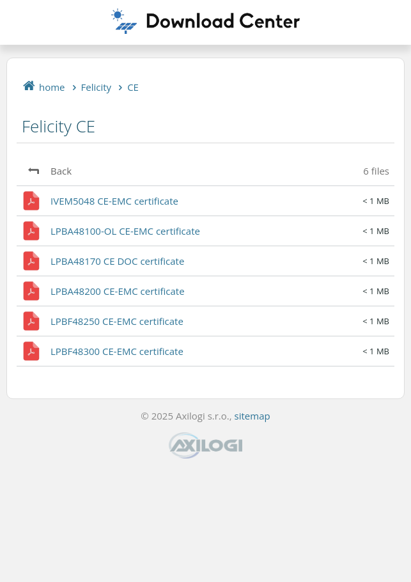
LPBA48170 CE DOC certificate (117, 261)
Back (61, 170)
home (52, 87)
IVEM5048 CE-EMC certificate (114, 200)
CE (133, 87)
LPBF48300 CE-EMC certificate (116, 351)
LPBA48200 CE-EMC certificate (117, 291)
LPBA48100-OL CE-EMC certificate (125, 230)
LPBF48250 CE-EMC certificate (116, 321)
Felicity (96, 87)
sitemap (252, 415)
